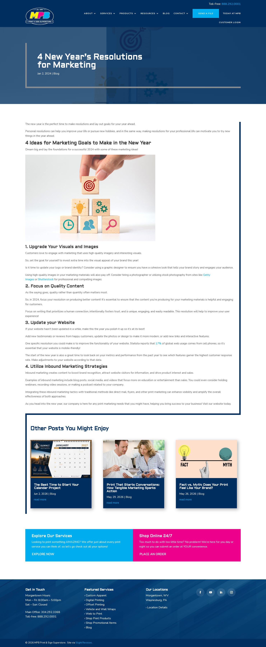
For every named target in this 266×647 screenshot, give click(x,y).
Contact (179, 13)
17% (158, 343)
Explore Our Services (52, 536)
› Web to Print (93, 614)
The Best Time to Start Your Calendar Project (56, 486)
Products (126, 13)
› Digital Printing (94, 600)
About (88, 13)
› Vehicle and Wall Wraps (100, 609)
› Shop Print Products (97, 618)
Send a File (205, 13)
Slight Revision (84, 642)
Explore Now (43, 554)
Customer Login (230, 22)
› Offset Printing (94, 605)
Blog (166, 13)
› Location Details (156, 607)
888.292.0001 (231, 4)
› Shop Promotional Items (100, 623)
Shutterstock (45, 279)
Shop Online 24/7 (155, 536)
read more (40, 499)
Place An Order (153, 554)
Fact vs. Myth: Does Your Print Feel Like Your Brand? (203, 486)
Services (106, 13)
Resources (148, 13)
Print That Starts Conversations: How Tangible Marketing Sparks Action (133, 488)
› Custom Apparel (95, 595)
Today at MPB (232, 13)
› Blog (88, 627)
